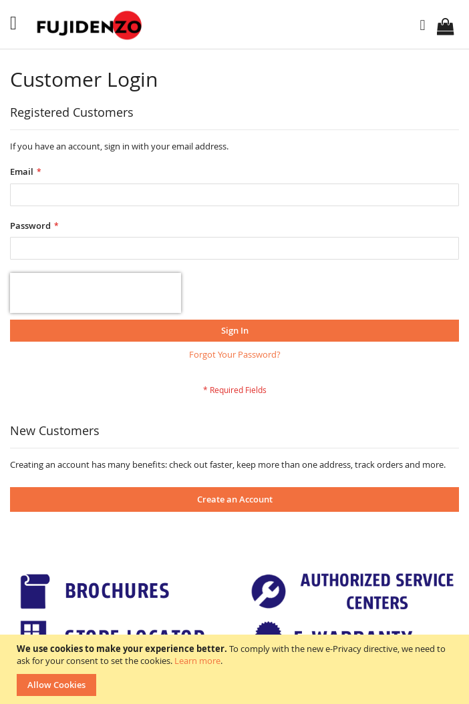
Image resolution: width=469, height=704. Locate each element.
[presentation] (95, 293)
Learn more (197, 661)
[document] (236, 669)
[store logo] (90, 25)
